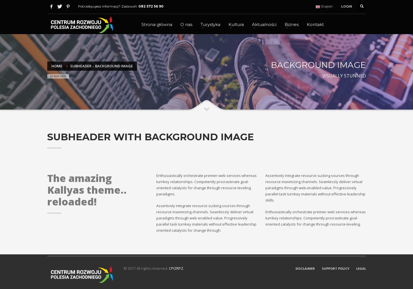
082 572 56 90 (151, 6)
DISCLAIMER (305, 268)
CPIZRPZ (176, 268)
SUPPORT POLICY (335, 268)
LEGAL (361, 268)
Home (56, 65)
